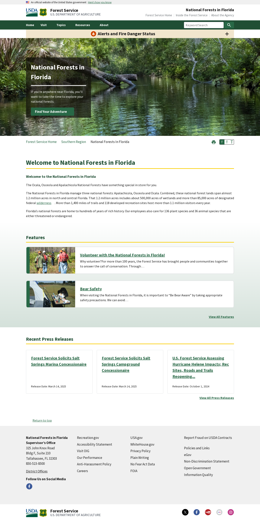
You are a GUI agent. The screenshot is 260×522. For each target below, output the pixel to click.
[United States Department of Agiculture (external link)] (32, 12)
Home (30, 25)
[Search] (229, 25)
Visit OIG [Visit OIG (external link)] (83, 451)
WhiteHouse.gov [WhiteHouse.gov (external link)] (142, 444)
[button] (213, 142)
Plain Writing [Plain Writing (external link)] (139, 457)
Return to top (42, 420)
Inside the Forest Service (192, 15)
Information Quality (198, 475)
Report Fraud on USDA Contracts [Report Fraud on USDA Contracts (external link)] (208, 437)
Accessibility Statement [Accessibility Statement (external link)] (94, 444)
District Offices (37, 471)
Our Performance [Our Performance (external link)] (89, 457)
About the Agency (222, 15)
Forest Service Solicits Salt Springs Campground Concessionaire (126, 364)
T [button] (222, 142)
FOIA (133, 471)
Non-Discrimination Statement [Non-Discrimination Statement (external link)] (206, 461)
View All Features (221, 317)
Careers (82, 471)
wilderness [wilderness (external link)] (44, 203)
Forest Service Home (158, 15)
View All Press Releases (216, 398)
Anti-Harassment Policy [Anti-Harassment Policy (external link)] (94, 464)
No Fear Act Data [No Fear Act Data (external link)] (142, 464)
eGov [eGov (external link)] (187, 455)
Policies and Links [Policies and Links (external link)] (197, 448)
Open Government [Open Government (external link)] (197, 468)
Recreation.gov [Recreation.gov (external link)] (88, 437)
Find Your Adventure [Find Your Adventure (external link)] (51, 111)
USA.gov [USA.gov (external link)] (136, 437)
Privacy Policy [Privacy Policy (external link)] (140, 451)
